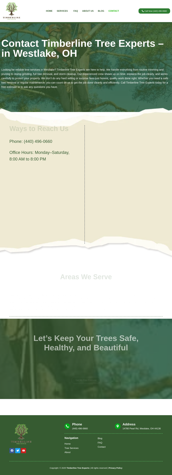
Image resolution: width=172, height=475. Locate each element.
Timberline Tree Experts (78, 468)
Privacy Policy (115, 468)
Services (63, 11)
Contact (113, 11)
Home (49, 11)
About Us (88, 11)
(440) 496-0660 (38, 141)
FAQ (75, 11)
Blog (101, 11)
